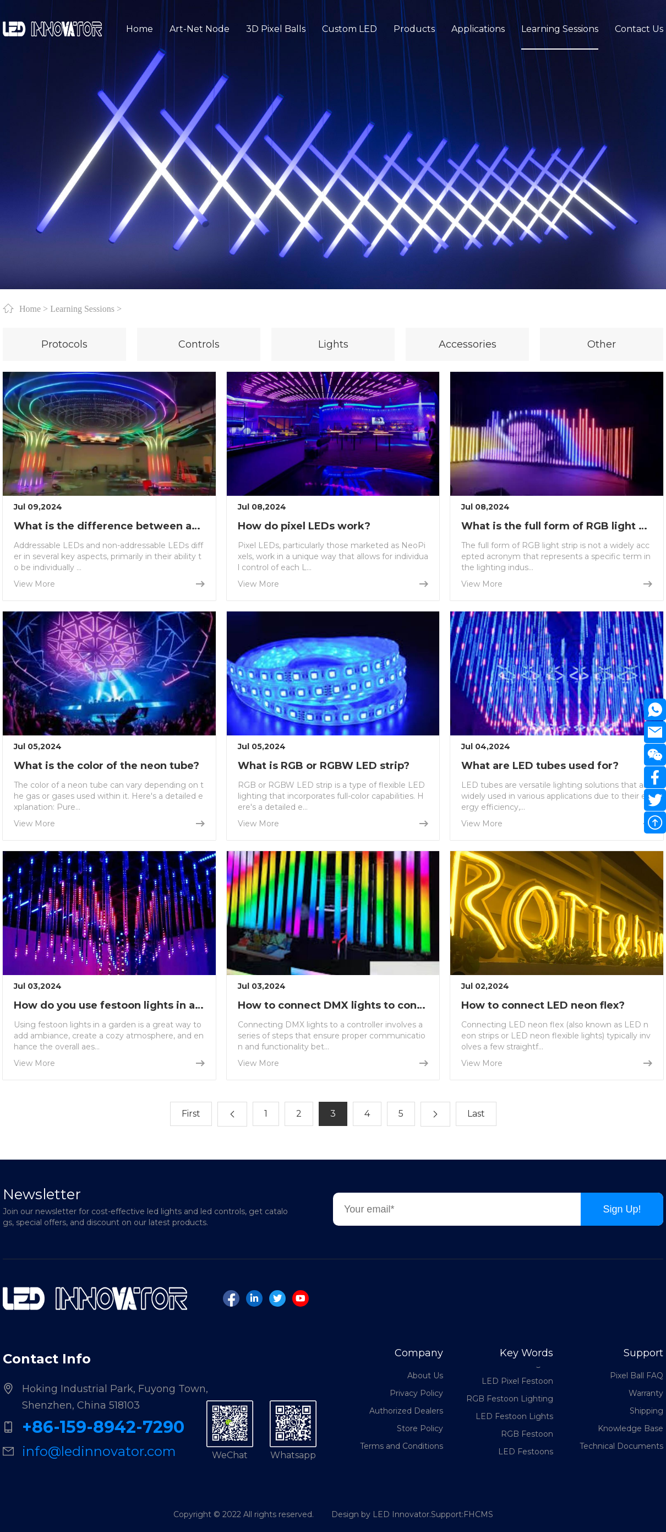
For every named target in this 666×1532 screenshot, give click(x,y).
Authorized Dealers (406, 1411)
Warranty (646, 1393)
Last (476, 1113)
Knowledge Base (630, 1428)
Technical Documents (621, 1446)
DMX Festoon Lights (513, 1368)
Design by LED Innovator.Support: (397, 1514)
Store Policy (420, 1428)
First (191, 1113)
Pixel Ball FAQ (636, 1376)
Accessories (467, 344)
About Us (425, 1376)
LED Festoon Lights (514, 1421)
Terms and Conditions (401, 1446)
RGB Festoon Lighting (509, 1403)
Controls (199, 344)
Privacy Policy (416, 1393)
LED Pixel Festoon (517, 1385)
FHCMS (478, 1514)
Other (601, 344)
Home (30, 308)
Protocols (64, 344)
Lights (333, 344)
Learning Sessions (82, 308)
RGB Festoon (527, 1438)
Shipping (646, 1411)
